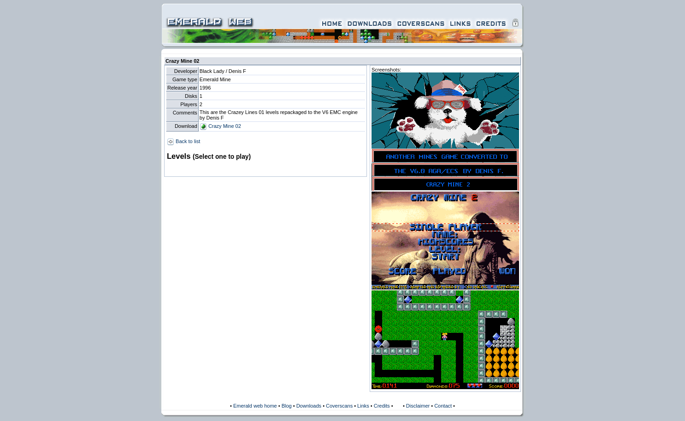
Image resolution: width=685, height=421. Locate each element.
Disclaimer (418, 406)
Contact (443, 406)
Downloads (308, 406)
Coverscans (339, 406)
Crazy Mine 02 (220, 126)
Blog (287, 406)
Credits (382, 406)
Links (363, 406)
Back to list (183, 141)
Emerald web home (255, 406)
